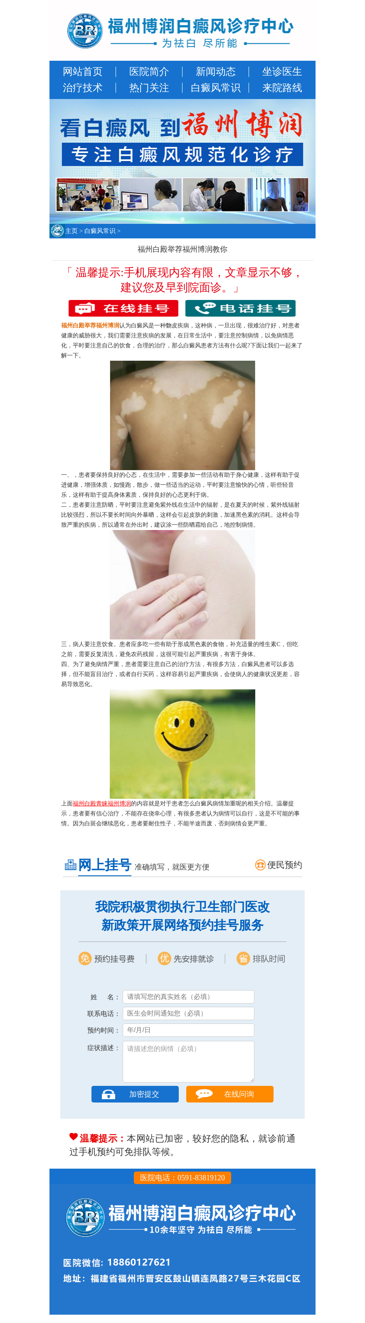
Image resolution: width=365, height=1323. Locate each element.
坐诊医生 (282, 71)
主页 (71, 231)
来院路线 (282, 87)
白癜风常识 (216, 87)
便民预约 (284, 865)
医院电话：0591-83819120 (182, 1186)
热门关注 (149, 87)
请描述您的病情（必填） (188, 1066)
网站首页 (83, 71)
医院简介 (149, 71)
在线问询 (239, 1102)
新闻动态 (216, 71)
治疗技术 (83, 87)
